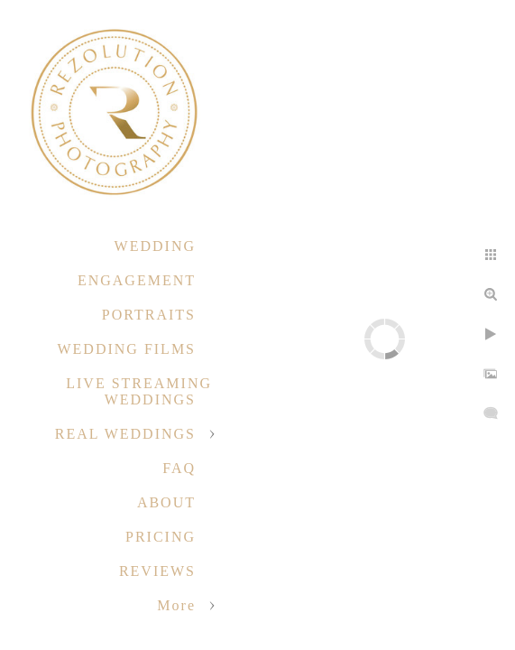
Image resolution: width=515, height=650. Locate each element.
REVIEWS (157, 571)
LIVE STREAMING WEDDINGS (139, 391)
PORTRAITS (149, 314)
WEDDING (155, 246)
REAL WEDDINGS (125, 433)
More (176, 605)
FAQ (179, 468)
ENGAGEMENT (137, 280)
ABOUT (166, 502)
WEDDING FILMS (126, 349)
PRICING (160, 536)
